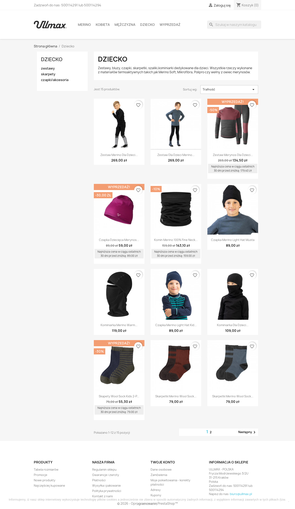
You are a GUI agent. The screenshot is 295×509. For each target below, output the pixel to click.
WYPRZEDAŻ (170, 24)
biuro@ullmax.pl (241, 494)
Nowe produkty (44, 480)
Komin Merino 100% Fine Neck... (176, 240)
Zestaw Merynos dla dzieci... (233, 155)
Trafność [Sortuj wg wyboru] (229, 89)
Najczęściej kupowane (49, 485)
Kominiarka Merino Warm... (119, 325)
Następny (247, 432)
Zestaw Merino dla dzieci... (119, 155)
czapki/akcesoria (54, 80)
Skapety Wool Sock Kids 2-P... (119, 396)
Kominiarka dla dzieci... (232, 325)
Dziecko (147, 24)
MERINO (84, 24)
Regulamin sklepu (104, 469)
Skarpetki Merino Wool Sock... (175, 396)
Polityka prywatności (106, 491)
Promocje (40, 475)
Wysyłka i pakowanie (106, 485)
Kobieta (103, 24)
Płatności (99, 480)
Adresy (156, 490)
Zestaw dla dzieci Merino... (176, 155)
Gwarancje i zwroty (105, 475)
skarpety (48, 74)
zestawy (48, 68)
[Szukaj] (234, 25)
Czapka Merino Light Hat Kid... (176, 325)
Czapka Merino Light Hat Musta (232, 240)
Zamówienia (159, 475)
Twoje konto (163, 462)
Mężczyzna (125, 24)
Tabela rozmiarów (46, 469)
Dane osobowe (161, 469)
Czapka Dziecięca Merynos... (119, 240)
